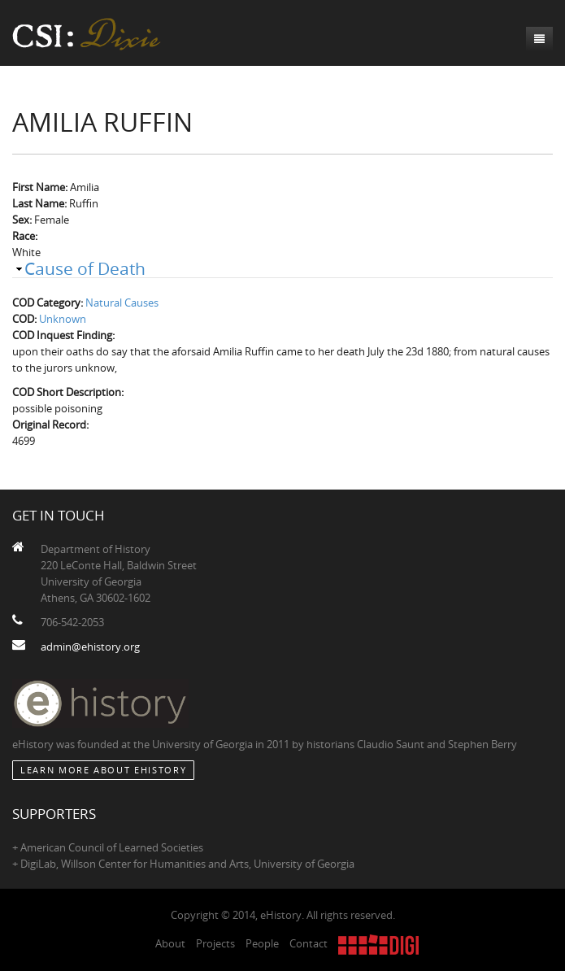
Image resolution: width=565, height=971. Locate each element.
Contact (308, 943)
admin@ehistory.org (90, 646)
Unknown (62, 318)
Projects (215, 943)
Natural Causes (122, 302)
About (170, 943)
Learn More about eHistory (103, 770)
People (262, 943)
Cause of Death (85, 268)
